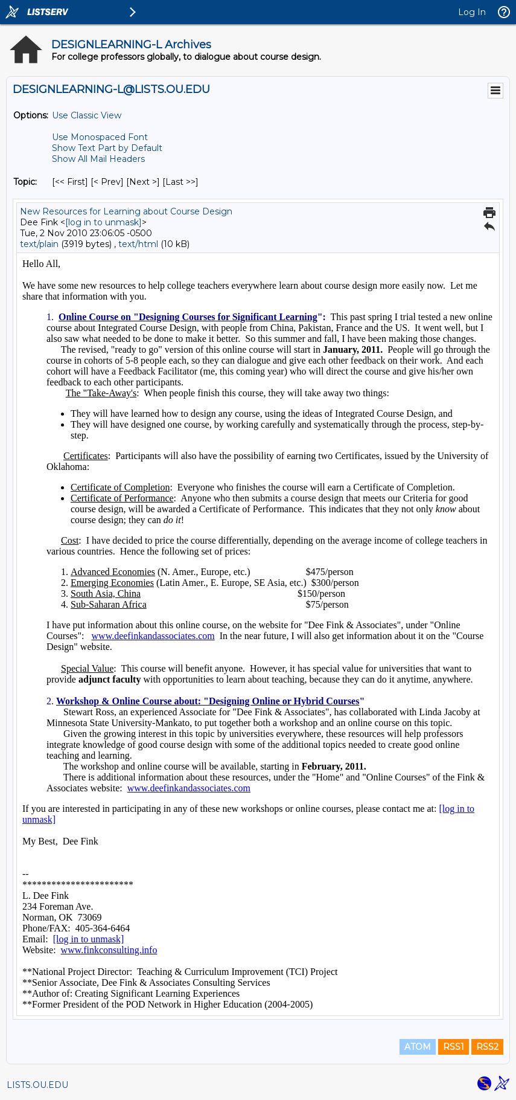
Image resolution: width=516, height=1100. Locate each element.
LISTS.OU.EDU (37, 1084)
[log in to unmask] (103, 222)
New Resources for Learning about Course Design (126, 211)
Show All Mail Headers (98, 158)
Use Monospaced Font (100, 137)
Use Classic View (86, 115)
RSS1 (453, 1046)
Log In (472, 12)
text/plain (39, 244)
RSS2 (487, 1046)
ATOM (417, 1046)
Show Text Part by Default (107, 148)
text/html (138, 244)
